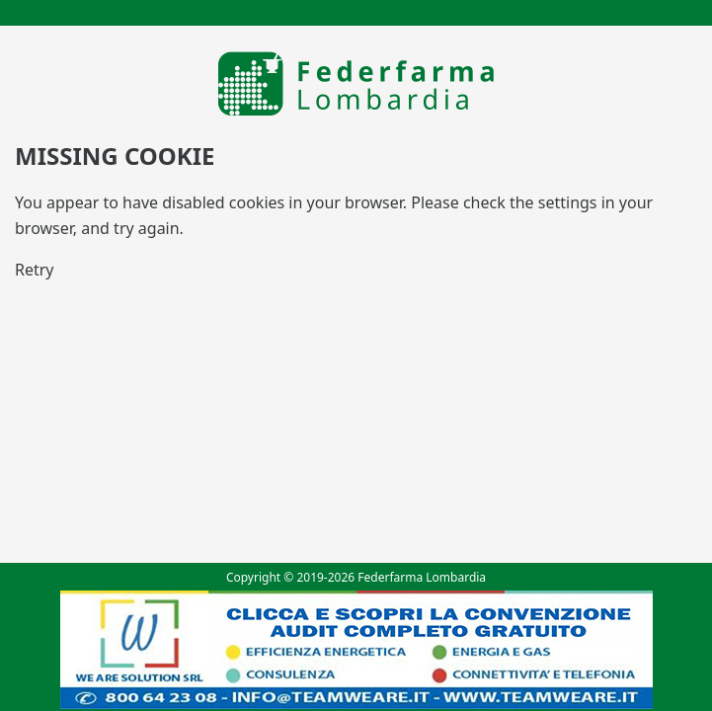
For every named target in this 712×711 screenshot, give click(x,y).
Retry (34, 269)
